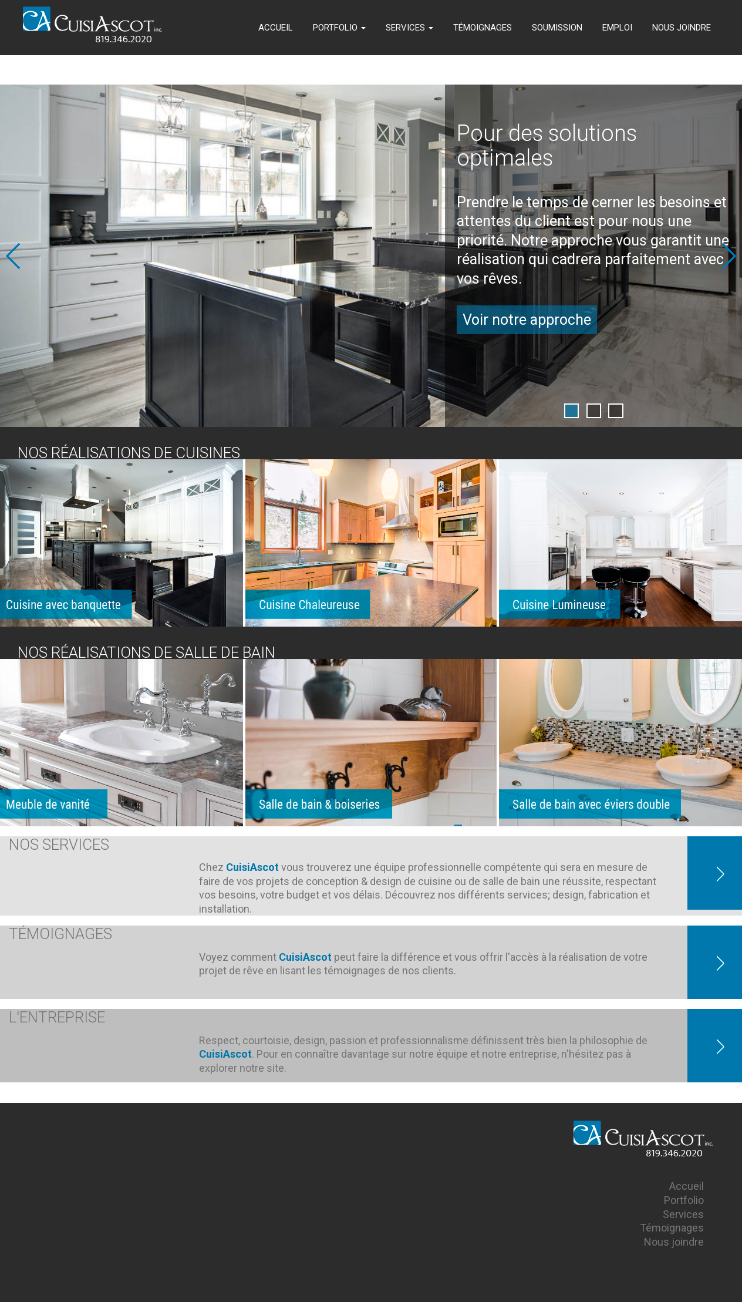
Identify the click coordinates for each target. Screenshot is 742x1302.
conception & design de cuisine (379, 881)
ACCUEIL (275, 27)
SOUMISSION (557, 27)
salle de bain (511, 881)
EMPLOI (617, 27)
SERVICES (409, 27)
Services (683, 1214)
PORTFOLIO (339, 27)
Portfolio (684, 1200)
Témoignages (672, 1228)
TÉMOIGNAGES (482, 27)
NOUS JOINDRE (681, 27)
